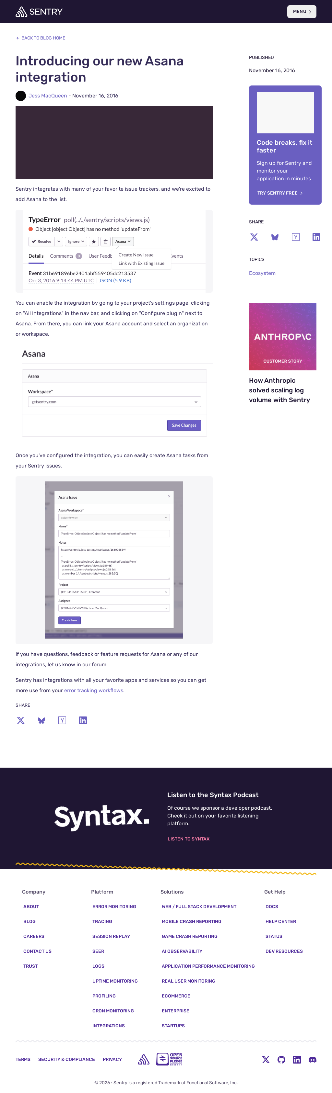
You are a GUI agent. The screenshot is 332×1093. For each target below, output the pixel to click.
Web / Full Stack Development (199, 906)
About (31, 906)
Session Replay (111, 936)
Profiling (104, 996)
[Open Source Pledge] (169, 1059)
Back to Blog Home (40, 38)
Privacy (112, 1059)
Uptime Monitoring (115, 981)
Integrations (108, 1026)
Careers (33, 936)
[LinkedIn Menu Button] (297, 1059)
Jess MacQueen (48, 96)
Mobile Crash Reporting (191, 921)
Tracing (102, 921)
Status (274, 936)
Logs (98, 966)
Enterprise (175, 1011)
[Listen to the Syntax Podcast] (101, 817)
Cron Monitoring (113, 1011)
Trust (30, 966)
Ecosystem (262, 273)
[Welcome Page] (39, 11)
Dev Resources (284, 951)
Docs (272, 906)
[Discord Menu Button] (312, 1059)
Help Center (281, 921)
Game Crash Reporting (190, 936)
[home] (143, 1059)
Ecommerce (176, 996)
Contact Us (37, 951)
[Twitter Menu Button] (266, 1059)
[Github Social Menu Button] (281, 1059)
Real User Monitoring (188, 981)
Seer (98, 951)
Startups (173, 1026)
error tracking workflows (93, 695)
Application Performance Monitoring (208, 966)
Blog (29, 921)
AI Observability (182, 951)
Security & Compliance (66, 1059)
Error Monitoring (114, 906)
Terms (23, 1059)
